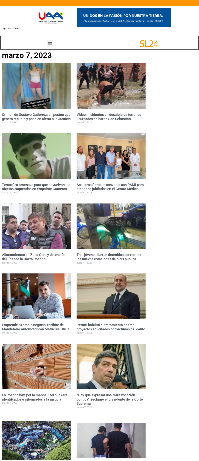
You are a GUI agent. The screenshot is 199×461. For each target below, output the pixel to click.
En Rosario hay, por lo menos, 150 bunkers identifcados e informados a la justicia (34, 397)
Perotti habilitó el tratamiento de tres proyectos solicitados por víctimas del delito (111, 327)
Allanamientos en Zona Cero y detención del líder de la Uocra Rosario (33, 257)
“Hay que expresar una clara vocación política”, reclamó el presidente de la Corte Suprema (110, 399)
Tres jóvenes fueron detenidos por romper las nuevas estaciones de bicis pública (109, 257)
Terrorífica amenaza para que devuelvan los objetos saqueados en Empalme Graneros (36, 187)
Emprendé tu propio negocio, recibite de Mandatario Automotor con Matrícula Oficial (36, 327)
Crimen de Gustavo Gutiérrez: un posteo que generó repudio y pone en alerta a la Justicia (36, 117)
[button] (50, 43)
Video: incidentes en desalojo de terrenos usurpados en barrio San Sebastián (109, 117)
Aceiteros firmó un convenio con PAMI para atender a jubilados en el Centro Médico (110, 187)
